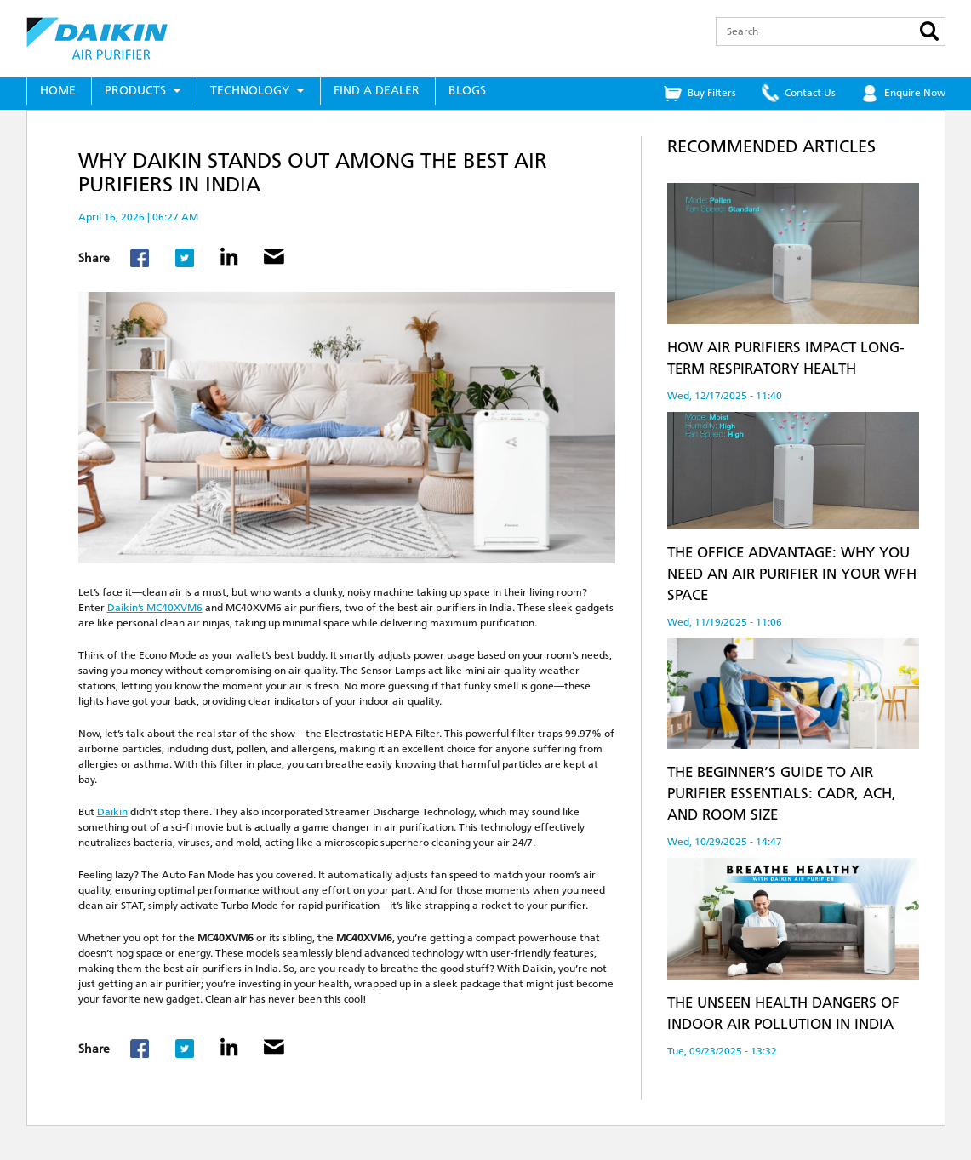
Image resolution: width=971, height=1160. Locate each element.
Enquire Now (914, 93)
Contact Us (810, 93)
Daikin (112, 812)
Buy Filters (712, 93)
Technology (249, 90)
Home (58, 90)
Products (135, 90)
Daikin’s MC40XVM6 (155, 608)
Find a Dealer (377, 90)
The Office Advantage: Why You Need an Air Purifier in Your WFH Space (792, 573)
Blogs (467, 90)
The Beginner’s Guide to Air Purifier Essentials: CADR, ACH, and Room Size (781, 793)
